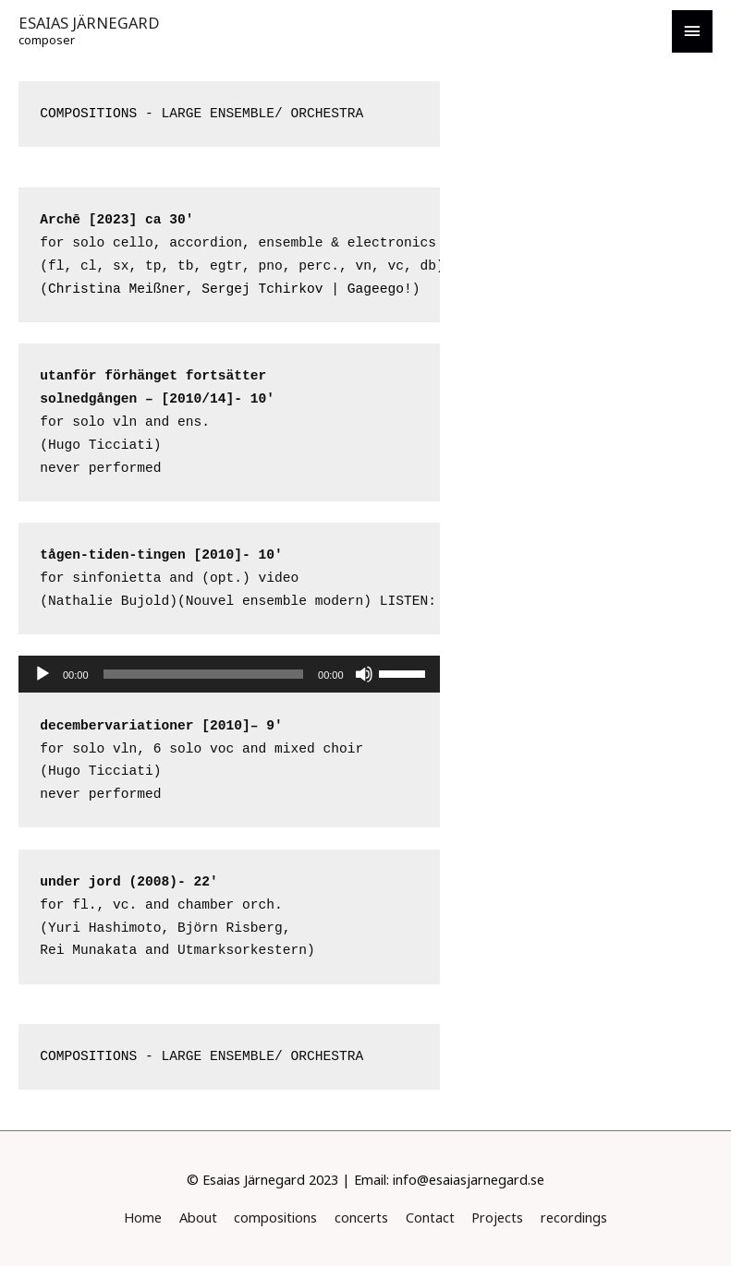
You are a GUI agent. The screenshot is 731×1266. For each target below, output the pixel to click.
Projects (497, 1217)
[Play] (42, 674)
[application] (229, 674)
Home (143, 1217)
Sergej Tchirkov (262, 289)
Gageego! (379, 289)
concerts (361, 1217)
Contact (430, 1217)
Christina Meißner (117, 289)
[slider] (203, 674)
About (198, 1217)
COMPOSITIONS (88, 113)
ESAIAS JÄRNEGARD (89, 22)
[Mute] (364, 674)
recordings (574, 1217)
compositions (275, 1217)
